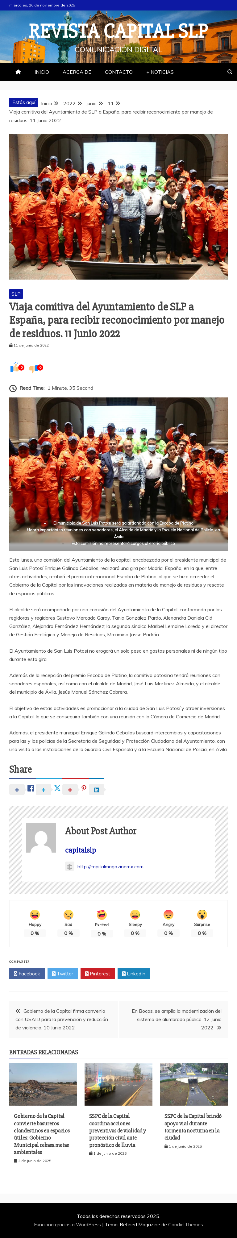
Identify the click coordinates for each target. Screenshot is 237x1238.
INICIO (42, 72)
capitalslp (80, 850)
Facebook (27, 974)
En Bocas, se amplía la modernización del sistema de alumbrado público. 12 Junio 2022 (177, 1019)
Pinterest (97, 974)
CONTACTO (119, 72)
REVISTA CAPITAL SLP (118, 31)
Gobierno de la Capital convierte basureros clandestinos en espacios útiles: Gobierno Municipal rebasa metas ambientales (42, 1134)
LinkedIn (133, 974)
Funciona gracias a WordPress (68, 1224)
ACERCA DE (77, 72)
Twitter (62, 974)
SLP (16, 294)
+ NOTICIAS (160, 72)
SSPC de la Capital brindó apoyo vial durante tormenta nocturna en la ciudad (193, 1127)
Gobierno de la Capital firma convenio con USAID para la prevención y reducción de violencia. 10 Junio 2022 (61, 1019)
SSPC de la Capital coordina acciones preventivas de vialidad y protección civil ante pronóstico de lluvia (117, 1131)
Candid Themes (185, 1224)
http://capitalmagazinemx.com (104, 866)
